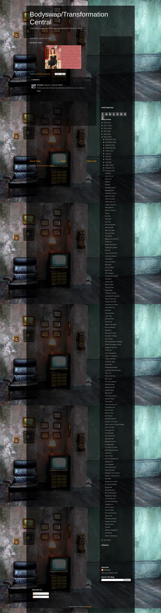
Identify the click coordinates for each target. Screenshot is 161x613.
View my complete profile (109, 573)
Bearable (108, 310)
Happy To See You (111, 347)
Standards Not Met (111, 253)
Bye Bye (107, 250)
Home (63, 161)
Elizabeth (40, 85)
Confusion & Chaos (111, 304)
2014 (105, 134)
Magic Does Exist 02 (111, 239)
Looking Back (109, 444)
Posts (36, 593)
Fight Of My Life (110, 202)
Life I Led (108, 373)
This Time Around (110, 396)
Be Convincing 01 (111, 513)
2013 (105, 137)
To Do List (108, 350)
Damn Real (108, 456)
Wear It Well (109, 284)
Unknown (107, 570)
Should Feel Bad (110, 302)
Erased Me (108, 487)
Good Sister (109, 401)
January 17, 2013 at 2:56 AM (53, 85)
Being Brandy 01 (110, 441)
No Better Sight (110, 362)
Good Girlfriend (110, 327)
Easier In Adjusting (111, 356)
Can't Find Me (109, 427)
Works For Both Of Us (112, 476)
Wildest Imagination (111, 530)
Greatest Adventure (111, 501)
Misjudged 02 (109, 190)
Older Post (91, 161)
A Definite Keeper (110, 256)
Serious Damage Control (113, 344)
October (108, 145)
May (107, 159)
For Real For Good (111, 447)
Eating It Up (109, 461)
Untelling (108, 173)
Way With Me (109, 439)
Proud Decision (110, 490)
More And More (110, 262)
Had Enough (109, 227)
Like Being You (110, 307)
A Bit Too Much (110, 199)
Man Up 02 (108, 379)
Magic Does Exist (110, 244)
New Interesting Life (111, 458)
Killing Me (108, 330)
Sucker (107, 213)
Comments (37, 597)
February (108, 168)
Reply (39, 91)
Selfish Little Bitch (111, 324)
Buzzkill (107, 184)
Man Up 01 (108, 393)
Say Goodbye (109, 510)
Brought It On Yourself (112, 473)
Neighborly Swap (110, 496)
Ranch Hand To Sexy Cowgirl (114, 424)
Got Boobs (108, 533)
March (107, 165)
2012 (105, 540)
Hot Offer (108, 479)
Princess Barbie (110, 224)
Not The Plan (109, 287)
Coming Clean (109, 233)
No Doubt (108, 279)
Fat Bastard (109, 259)
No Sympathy (109, 433)
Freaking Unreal (110, 187)
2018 (105, 122)
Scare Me (108, 453)
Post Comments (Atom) (46, 166)
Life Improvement (110, 353)
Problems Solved (110, 293)
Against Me (108, 516)
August (107, 151)
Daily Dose (108, 364)
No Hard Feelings (110, 484)
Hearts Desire (109, 390)
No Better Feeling (110, 336)
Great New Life (110, 436)
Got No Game (109, 507)
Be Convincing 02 (111, 493)
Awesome (108, 219)
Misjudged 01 (109, 207)
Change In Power (110, 193)
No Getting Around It (111, 450)
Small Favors (109, 524)
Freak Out (108, 242)
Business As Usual (111, 481)
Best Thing (108, 270)
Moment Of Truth (110, 333)
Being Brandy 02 (110, 419)
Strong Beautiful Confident (113, 341)
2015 (105, 131)
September (109, 148)
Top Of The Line (110, 498)
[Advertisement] (63, 143)
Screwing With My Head (113, 370)
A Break (107, 527)
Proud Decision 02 (111, 404)
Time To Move (109, 267)
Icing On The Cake (111, 421)
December (109, 139)
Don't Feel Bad (110, 470)
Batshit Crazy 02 (110, 210)
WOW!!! (107, 182)
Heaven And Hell (110, 521)
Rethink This (109, 413)
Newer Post (35, 161)
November (109, 142)
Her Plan (108, 222)
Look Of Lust (109, 176)
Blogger (89, 606)
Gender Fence (109, 399)
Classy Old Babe (110, 359)
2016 (105, 128)
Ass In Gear (109, 339)
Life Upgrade (109, 464)
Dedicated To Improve (112, 296)
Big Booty (108, 264)
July (106, 154)
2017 (105, 125)
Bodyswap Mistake (111, 367)
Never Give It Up (110, 299)
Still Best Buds (110, 384)
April (107, 162)
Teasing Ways (109, 313)
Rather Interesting (111, 536)
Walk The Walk (110, 230)
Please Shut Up (110, 376)
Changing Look (110, 407)
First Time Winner (111, 381)
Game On (108, 179)
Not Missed (108, 416)
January (108, 171)
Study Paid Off (110, 387)
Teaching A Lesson (111, 247)
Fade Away (108, 290)
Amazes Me (109, 282)
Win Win (107, 216)
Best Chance (109, 410)
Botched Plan (109, 319)
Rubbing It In (109, 504)
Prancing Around (110, 467)
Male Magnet (109, 273)
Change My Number (111, 276)
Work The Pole (110, 196)
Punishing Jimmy (110, 518)
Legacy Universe (110, 205)
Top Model (108, 236)
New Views (108, 322)
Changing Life (109, 430)
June (107, 156)
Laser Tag (108, 316)
